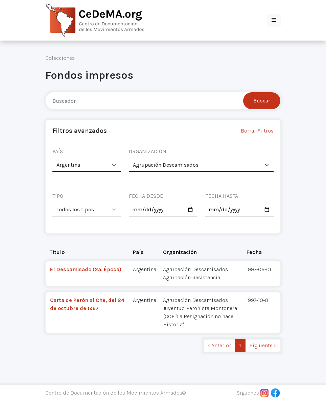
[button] (274, 20)
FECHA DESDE (146, 196)
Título (57, 252)
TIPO (57, 196)
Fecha (254, 252)
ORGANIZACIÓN (147, 151)
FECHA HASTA (221, 196)
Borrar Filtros (257, 130)
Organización (180, 252)
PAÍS (57, 151)
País (138, 252)
